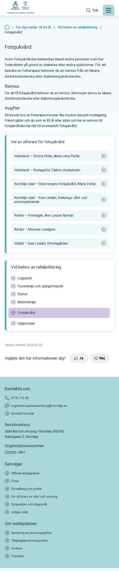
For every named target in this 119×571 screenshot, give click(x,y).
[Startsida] (7, 27)
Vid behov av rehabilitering (77, 27)
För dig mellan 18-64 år (33, 27)
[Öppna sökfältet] (92, 10)
